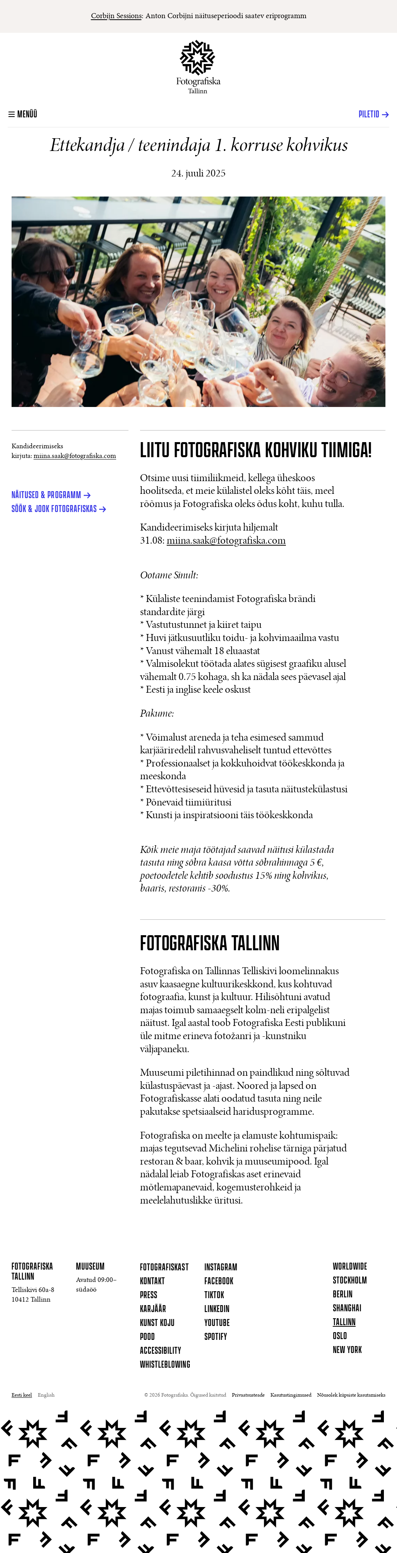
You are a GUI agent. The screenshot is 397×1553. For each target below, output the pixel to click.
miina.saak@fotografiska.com (75, 456)
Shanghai (347, 1309)
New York (347, 1350)
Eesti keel (22, 1395)
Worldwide (350, 1267)
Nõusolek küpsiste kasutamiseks (351, 1395)
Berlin (343, 1295)
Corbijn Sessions (116, 16)
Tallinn (344, 1322)
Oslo (340, 1336)
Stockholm (350, 1281)
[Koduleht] (198, 67)
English (46, 1395)
